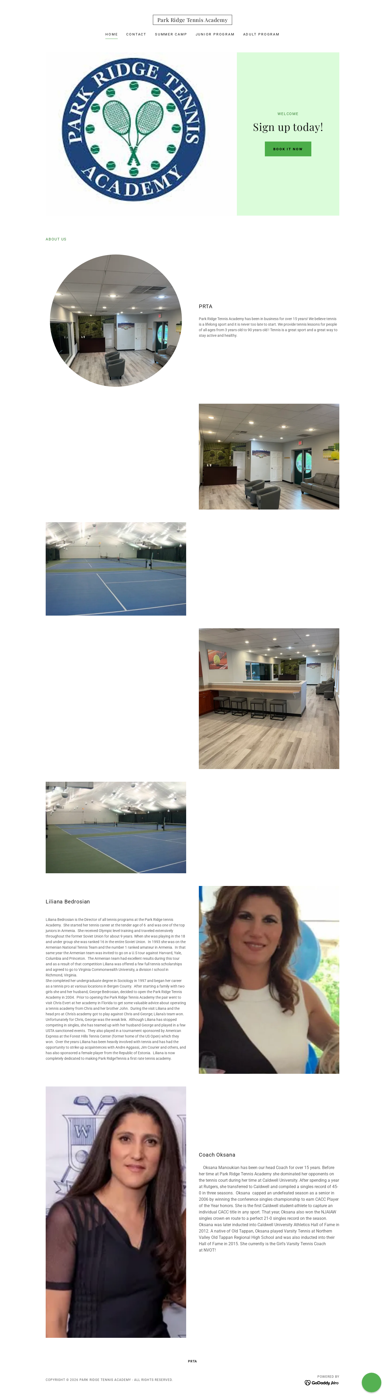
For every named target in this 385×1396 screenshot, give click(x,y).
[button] (372, 1383)
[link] (192, 21)
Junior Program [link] (215, 34)
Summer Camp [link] (171, 34)
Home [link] (111, 34)
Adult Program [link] (261, 34)
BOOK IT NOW (288, 149)
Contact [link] (136, 34)
